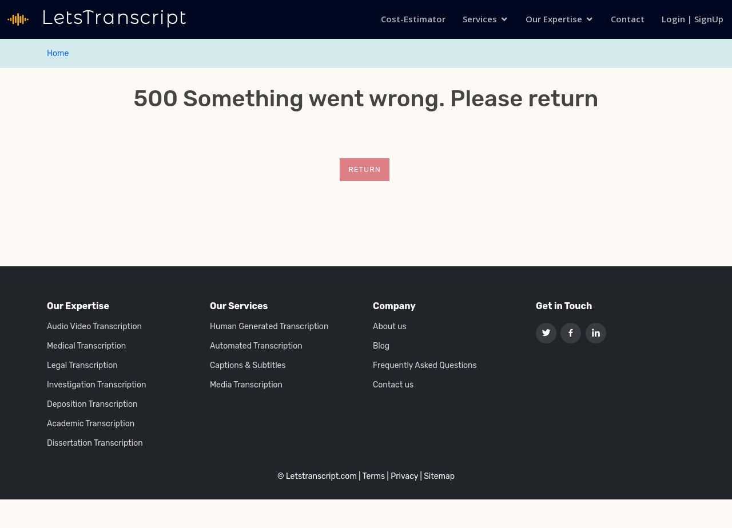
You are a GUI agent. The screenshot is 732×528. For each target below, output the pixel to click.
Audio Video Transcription (94, 327)
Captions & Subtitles (248, 366)
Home (58, 53)
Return (364, 169)
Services (480, 19)
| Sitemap (437, 476)
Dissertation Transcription (95, 443)
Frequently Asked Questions (425, 366)
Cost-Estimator (413, 19)
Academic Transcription (90, 424)
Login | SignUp (692, 19)
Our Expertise (554, 19)
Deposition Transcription (92, 405)
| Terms (372, 476)
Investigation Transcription (96, 385)
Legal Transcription (82, 366)
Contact (628, 19)
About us (390, 327)
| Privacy (402, 476)
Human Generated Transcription (269, 327)
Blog (381, 346)
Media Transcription (246, 385)
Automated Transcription (256, 346)
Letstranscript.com (321, 476)
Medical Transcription (86, 346)
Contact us (393, 385)
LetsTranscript (111, 17)
